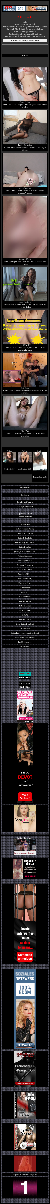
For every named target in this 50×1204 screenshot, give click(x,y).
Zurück (25, 55)
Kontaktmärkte (25, 583)
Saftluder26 (9, 469)
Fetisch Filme (25, 606)
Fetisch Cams (25, 619)
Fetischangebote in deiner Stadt (25, 633)
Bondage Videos (25, 560)
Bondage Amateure (25, 565)
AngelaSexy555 (24, 469)
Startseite (25, 495)
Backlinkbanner (25, 642)
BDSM (25, 615)
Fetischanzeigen (25, 524)
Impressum (25, 487)
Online (9, 456)
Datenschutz (25, 646)
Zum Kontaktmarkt (25, 502)
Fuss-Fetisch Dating (25, 624)
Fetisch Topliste (25, 538)
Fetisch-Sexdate (25, 516)
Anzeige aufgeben (25, 506)
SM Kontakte (25, 597)
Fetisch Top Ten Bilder (25, 542)
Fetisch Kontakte (25, 556)
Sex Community (25, 578)
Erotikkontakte (25, 587)
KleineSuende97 (40, 477)
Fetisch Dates (25, 547)
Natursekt (25, 592)
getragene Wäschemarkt (25, 551)
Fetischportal (25, 601)
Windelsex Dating (25, 533)
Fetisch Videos (25, 610)
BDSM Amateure (25, 569)
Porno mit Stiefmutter (25, 637)
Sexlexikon (25, 628)
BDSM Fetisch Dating (25, 529)
